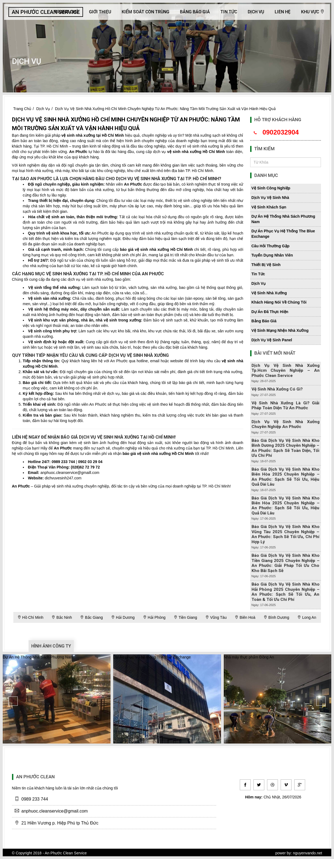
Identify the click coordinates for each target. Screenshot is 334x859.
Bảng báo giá (195, 11)
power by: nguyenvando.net (298, 853)
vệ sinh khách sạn (269, 207)
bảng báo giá (264, 321)
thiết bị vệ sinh (266, 265)
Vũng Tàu (215, 617)
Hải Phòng (154, 617)
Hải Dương (123, 617)
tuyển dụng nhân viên (272, 255)
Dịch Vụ (256, 11)
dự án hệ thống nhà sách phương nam (283, 219)
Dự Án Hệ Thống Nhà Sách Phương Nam (38, 657)
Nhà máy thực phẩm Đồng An (249, 657)
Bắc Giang (91, 617)
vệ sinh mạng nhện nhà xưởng (280, 330)
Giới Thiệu (100, 11)
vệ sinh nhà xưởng (78, 135)
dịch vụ (259, 283)
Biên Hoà (245, 617)
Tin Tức (228, 11)
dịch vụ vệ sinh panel (272, 340)
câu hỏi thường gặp (271, 246)
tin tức (258, 274)
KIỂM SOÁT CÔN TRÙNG (145, 11)
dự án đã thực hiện (270, 312)
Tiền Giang (185, 617)
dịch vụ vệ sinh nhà (270, 197)
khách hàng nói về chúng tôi (279, 302)
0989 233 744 (63, 462)
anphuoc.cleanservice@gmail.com (55, 811)
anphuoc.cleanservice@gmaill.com (69, 472)
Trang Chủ (66, 11)
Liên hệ (282, 11)
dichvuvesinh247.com (63, 478)
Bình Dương (276, 617)
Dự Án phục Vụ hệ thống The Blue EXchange (152, 657)
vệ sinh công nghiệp (271, 188)
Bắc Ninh (61, 617)
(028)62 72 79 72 (85, 467)
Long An (306, 617)
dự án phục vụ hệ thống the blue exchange (283, 234)
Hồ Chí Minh (30, 617)
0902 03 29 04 (90, 462)
